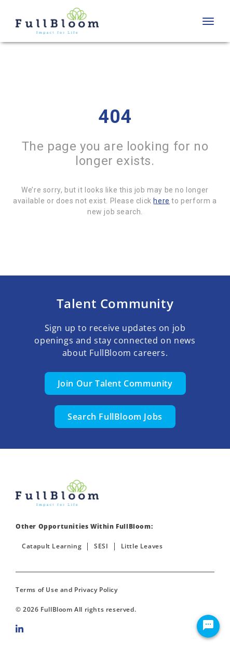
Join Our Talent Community (115, 383)
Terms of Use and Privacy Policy (67, 589)
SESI (101, 546)
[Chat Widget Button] (208, 626)
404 (115, 117)
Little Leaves (142, 546)
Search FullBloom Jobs (115, 416)
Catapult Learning (52, 546)
